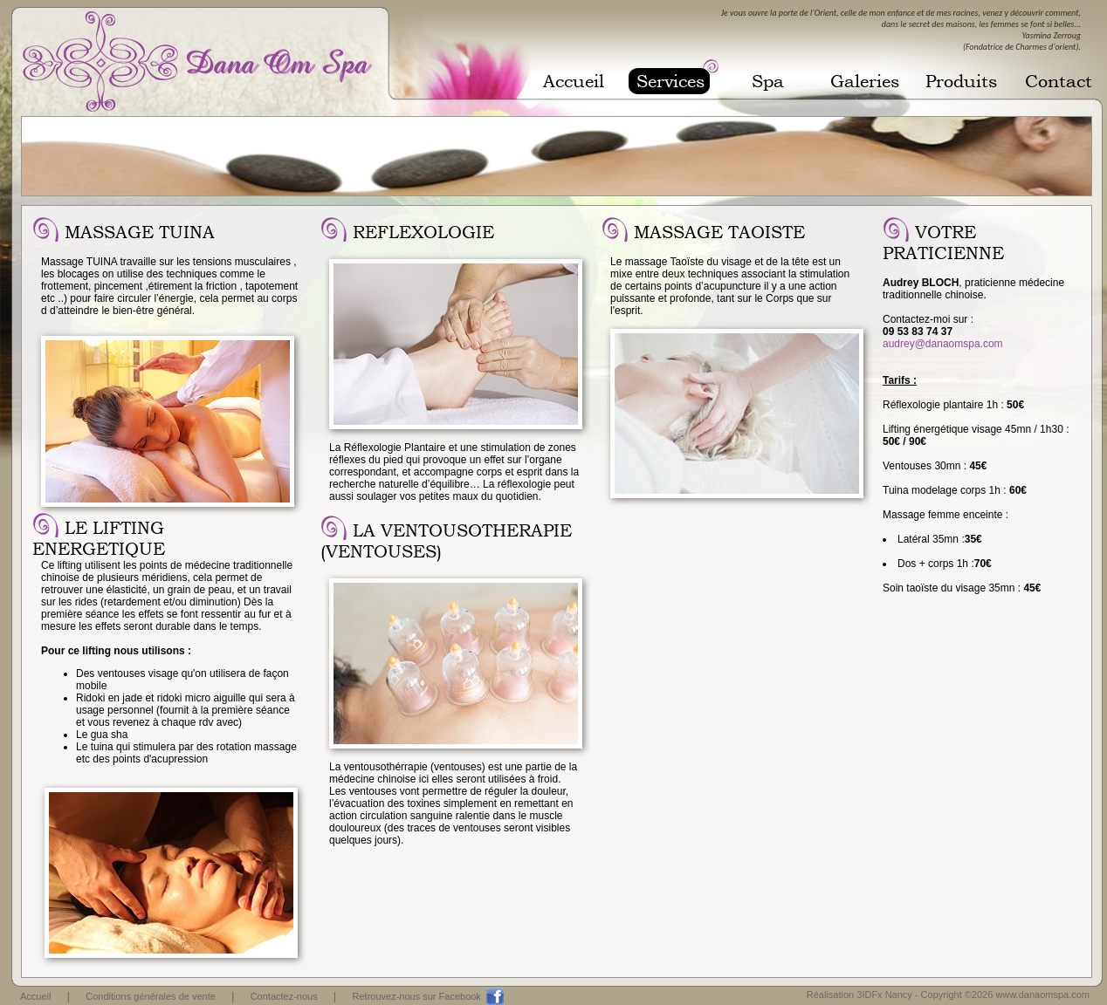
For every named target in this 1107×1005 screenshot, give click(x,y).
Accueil (573, 81)
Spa (768, 81)
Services (670, 81)
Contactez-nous (284, 996)
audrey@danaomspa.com (943, 344)
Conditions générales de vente (151, 996)
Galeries (864, 81)
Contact (1058, 81)
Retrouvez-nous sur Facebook (417, 996)
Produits (961, 81)
